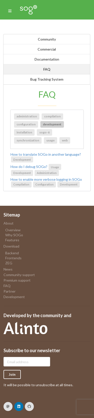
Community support (19, 275)
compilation (52, 116)
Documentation (47, 59)
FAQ (46, 69)
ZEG (8, 263)
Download (11, 246)
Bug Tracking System (46, 79)
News (8, 269)
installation (24, 132)
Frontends (13, 258)
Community (47, 39)
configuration (26, 124)
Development (22, 159)
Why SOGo (14, 235)
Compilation (21, 184)
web (65, 140)
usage (50, 140)
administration (27, 116)
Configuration (44, 184)
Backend (12, 253)
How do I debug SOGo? (29, 167)
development (52, 124)
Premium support (17, 280)
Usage (55, 167)
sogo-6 (44, 132)
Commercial (47, 49)
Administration (47, 172)
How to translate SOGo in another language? (46, 154)
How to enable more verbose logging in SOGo (46, 179)
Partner (10, 291)
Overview (13, 230)
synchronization (28, 140)
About (9, 223)
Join (12, 374)
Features (12, 240)
